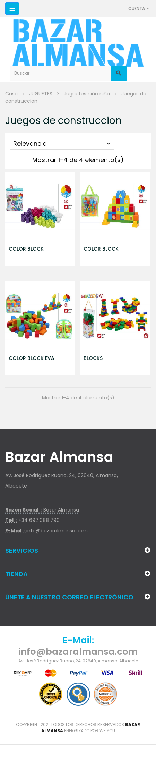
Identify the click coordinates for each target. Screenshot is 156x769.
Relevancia (62, 143)
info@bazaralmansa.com (57, 530)
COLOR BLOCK (26, 248)
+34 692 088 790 (39, 520)
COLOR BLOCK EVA (31, 358)
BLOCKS (93, 358)
